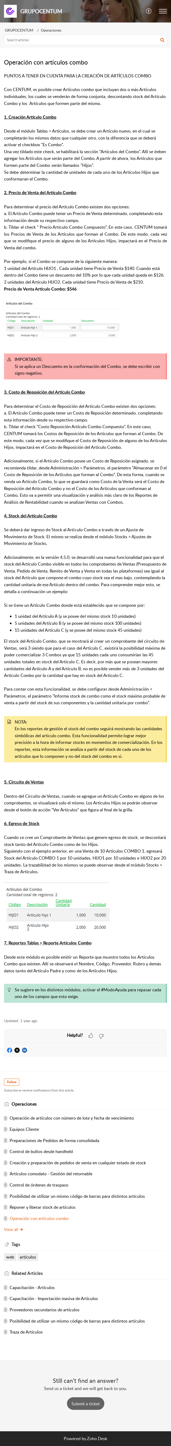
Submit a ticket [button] (85, 1404)
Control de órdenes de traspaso (39, 1185)
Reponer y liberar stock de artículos (42, 1207)
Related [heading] (27, 1273)
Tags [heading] (15, 1244)
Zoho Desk (97, 1438)
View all (13, 1229)
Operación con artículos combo (39, 1218)
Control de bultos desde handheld (41, 1151)
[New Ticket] (85, 1404)
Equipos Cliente (24, 1129)
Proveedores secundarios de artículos (44, 1310)
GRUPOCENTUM (19, 30)
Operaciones (51, 30)
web (10, 1257)
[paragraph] (85, 542)
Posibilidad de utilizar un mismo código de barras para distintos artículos (77, 1196)
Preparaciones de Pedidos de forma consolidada (54, 1140)
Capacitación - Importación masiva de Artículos (54, 1298)
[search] (85, 40)
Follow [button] (11, 1082)
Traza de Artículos (26, 1332)
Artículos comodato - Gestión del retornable (51, 1174)
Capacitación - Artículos (32, 1287)
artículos (28, 1257)
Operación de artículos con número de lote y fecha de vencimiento (72, 1118)
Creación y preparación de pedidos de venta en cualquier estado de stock (78, 1163)
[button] (149, 11)
